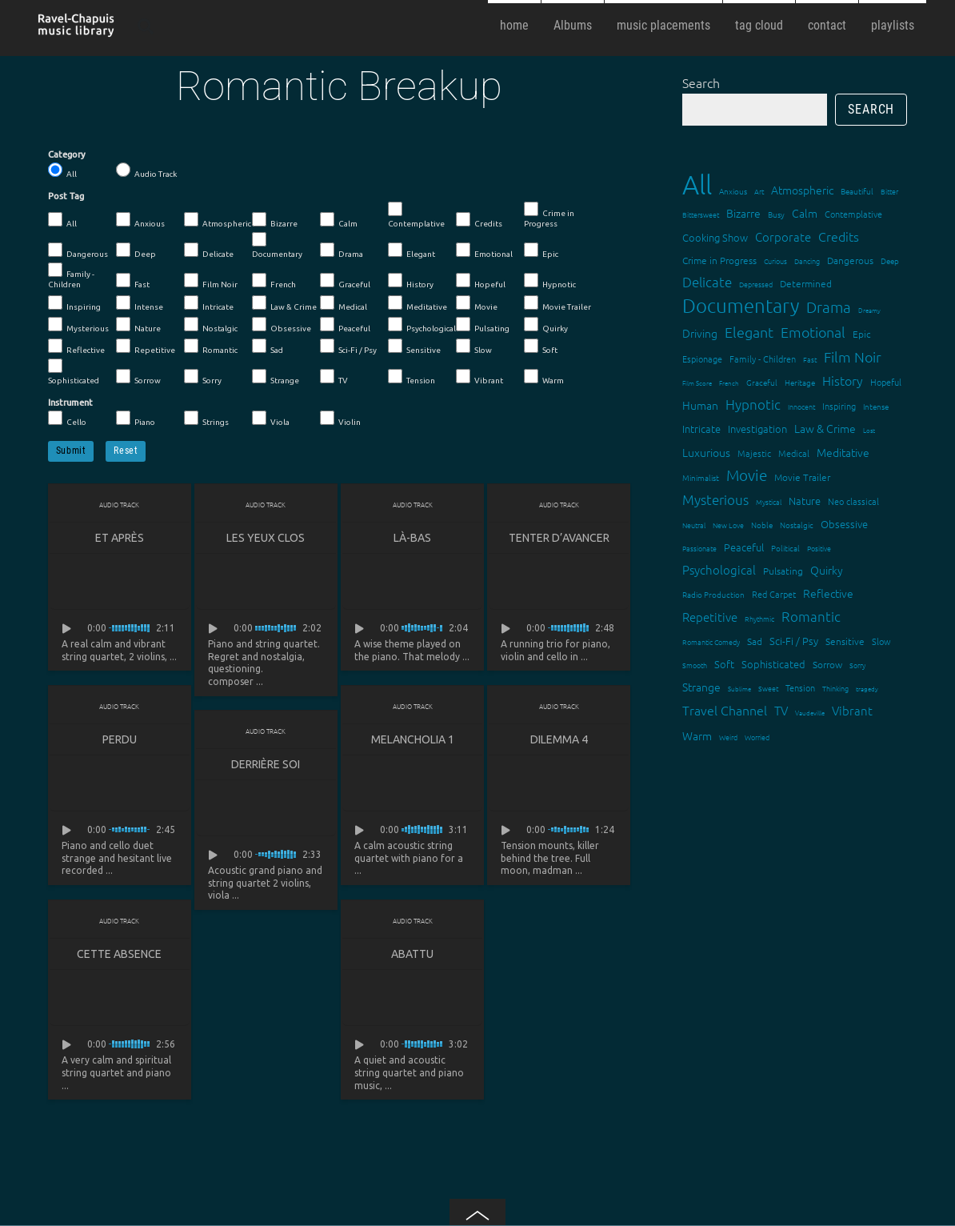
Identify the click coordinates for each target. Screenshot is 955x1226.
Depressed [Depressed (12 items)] (756, 284)
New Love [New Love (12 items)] (728, 525)
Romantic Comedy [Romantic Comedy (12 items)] (711, 641)
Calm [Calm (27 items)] (804, 213)
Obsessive (281, 325)
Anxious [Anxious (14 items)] (733, 191)
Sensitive (414, 347)
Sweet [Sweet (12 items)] (768, 688)
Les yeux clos (265, 537)
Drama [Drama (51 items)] (828, 306)
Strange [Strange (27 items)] (701, 687)
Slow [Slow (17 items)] (881, 641)
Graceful (345, 281)
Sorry (203, 377)
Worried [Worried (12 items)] (757, 737)
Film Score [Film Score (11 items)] (697, 383)
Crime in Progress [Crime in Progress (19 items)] (719, 260)
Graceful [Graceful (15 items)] (761, 382)
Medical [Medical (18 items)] (793, 453)
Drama (341, 250)
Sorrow (138, 377)
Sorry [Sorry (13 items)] (857, 665)
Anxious (140, 220)
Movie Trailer (557, 303)
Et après (119, 537)
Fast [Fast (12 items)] (810, 359)
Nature (138, 325)
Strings (206, 419)
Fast (133, 281)
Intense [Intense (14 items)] (876, 406)
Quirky (546, 325)
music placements (663, 25)
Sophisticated (73, 372)
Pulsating (482, 325)
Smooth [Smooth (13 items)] (694, 665)
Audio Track (146, 170)
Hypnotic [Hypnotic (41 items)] (753, 404)
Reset (126, 450)
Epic (541, 250)
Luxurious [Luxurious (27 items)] (706, 452)
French (274, 281)
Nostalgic (211, 325)
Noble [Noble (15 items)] (762, 525)
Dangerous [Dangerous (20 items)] (850, 260)
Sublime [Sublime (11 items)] (739, 688)
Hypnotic (550, 281)
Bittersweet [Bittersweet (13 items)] (700, 214)
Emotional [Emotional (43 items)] (813, 332)
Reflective (76, 347)
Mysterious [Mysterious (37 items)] (715, 499)
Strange (275, 377)
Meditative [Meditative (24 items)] (843, 452)
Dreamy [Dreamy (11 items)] (869, 310)
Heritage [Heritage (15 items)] (800, 382)
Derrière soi (265, 764)
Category (67, 154)
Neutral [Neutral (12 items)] (693, 525)
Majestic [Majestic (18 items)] (754, 453)
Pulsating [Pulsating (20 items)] (783, 570)
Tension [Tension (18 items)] (800, 687)
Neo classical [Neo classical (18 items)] (853, 501)
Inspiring (74, 303)
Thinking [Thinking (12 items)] (835, 688)
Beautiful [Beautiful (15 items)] (857, 191)
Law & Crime (284, 303)
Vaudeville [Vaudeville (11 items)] (810, 712)
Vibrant (479, 377)
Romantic (211, 347)
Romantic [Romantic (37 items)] (811, 616)
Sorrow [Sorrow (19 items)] (827, 664)
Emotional (484, 250)
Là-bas (412, 537)
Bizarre (275, 220)
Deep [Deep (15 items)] (890, 260)
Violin (340, 419)
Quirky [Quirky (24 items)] (826, 570)
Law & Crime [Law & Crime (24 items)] (825, 428)
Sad (267, 347)
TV (334, 377)
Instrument (70, 402)
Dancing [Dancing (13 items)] (807, 260)
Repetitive (145, 347)
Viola (271, 419)
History (411, 281)
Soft (540, 347)
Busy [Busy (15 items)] (776, 214)
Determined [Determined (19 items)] (806, 283)
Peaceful (345, 325)
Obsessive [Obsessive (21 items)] (844, 523)
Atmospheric (217, 220)
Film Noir (211, 281)
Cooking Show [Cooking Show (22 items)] (715, 237)
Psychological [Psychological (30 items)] (719, 569)
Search (701, 82)
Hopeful (480, 281)
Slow (474, 347)
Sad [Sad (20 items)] (754, 641)
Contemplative (416, 215)
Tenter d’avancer (559, 537)
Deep (136, 250)
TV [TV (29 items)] (781, 710)
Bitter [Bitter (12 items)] (889, 191)
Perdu (119, 739)
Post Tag (66, 196)
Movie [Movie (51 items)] (746, 474)
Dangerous (78, 250)
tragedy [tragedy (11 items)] (867, 688)
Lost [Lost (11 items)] (869, 430)
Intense (139, 303)
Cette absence (119, 954)
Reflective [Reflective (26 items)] (828, 593)
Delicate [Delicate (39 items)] (707, 281)
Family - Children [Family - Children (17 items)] (762, 358)
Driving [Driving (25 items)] (699, 333)
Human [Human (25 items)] (700, 405)
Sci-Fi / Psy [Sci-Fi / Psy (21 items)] (793, 640)
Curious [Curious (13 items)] (775, 260)
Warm (544, 377)
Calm (339, 220)
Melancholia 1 (412, 739)
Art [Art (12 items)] (759, 191)
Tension (411, 377)
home (514, 25)
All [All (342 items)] (697, 184)
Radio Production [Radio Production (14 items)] (713, 594)
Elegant (411, 250)
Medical (343, 303)
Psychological (422, 325)
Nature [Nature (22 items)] (805, 500)
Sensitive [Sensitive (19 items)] (845, 641)
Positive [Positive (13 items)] (819, 548)
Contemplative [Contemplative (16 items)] (853, 213)
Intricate (209, 303)
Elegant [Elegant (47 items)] (749, 332)
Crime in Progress (549, 215)
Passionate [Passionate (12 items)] (699, 548)
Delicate (209, 250)
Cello (67, 419)
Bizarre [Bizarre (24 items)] (743, 213)
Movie (476, 303)
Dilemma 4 (559, 739)
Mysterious (78, 325)
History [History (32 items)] (842, 380)
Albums (572, 25)
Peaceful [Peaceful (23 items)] (744, 547)
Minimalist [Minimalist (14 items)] (700, 477)
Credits (479, 220)
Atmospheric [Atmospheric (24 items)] (802, 190)
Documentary (277, 245)
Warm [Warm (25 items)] (697, 735)
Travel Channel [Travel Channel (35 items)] (724, 710)
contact (827, 25)
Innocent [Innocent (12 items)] (801, 406)
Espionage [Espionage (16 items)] (702, 358)
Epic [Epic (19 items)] (862, 333)
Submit (71, 450)
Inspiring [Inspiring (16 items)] (839, 405)
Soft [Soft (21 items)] (724, 663)
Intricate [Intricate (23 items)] (701, 428)
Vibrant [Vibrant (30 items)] (852, 710)
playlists (892, 25)
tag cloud (759, 25)
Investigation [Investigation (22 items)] (757, 428)
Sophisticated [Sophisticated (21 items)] (773, 663)
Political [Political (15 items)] (785, 548)
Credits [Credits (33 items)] (838, 236)
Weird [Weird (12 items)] (728, 737)
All (62, 170)
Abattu (412, 954)
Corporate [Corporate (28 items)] (783, 236)
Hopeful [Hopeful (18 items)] (885, 381)
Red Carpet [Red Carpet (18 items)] (774, 593)
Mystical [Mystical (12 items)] (768, 501)
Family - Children (71, 275)
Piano (135, 419)
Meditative (417, 303)
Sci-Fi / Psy (348, 347)
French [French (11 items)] (729, 383)
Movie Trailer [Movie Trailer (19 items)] (802, 477)
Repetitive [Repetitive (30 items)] (709, 616)
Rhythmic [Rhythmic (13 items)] (759, 618)
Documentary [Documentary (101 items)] (740, 305)
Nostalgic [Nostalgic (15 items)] (796, 525)
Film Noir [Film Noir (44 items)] (852, 356)
